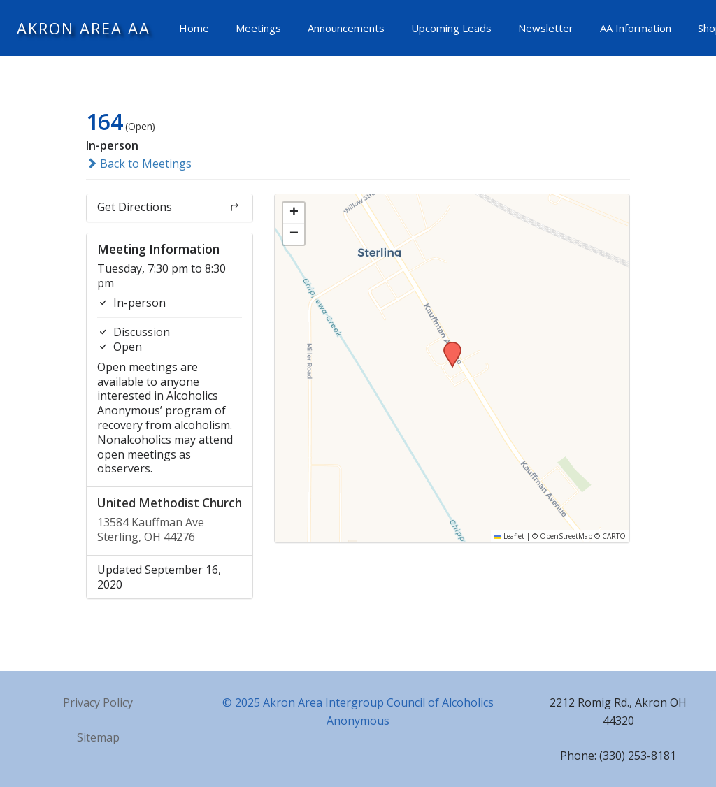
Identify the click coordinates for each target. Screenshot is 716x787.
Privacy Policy (98, 702)
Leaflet (509, 536)
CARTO (614, 536)
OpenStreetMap (566, 536)
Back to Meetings (139, 163)
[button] (447, 346)
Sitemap (98, 737)
